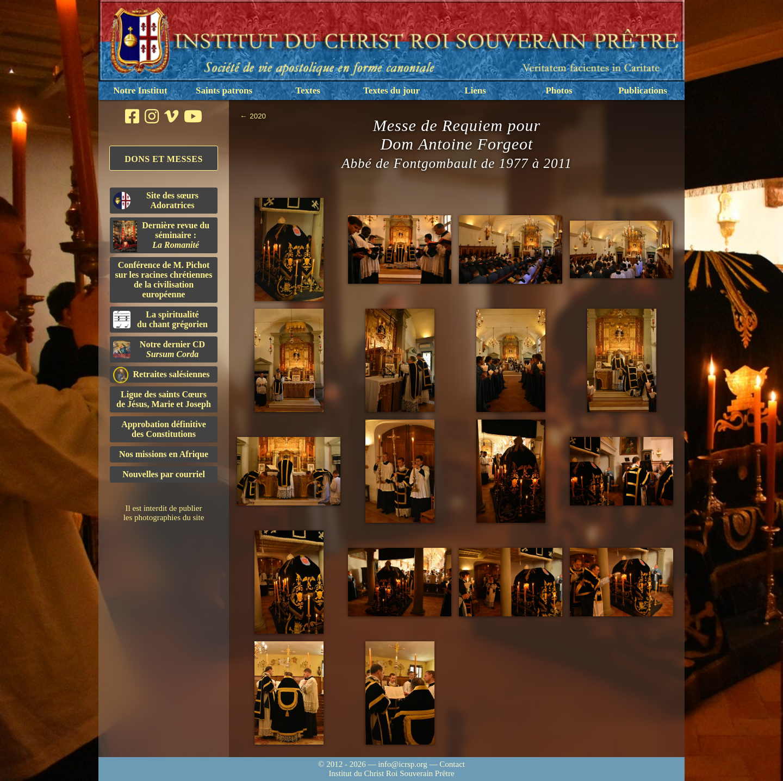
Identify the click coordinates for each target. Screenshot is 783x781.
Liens (475, 90)
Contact (452, 764)
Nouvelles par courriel (163, 474)
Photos (558, 90)
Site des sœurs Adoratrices (155, 200)
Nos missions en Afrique (163, 454)
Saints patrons (224, 90)
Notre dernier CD (159, 349)
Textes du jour (391, 90)
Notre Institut (140, 90)
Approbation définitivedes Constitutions (163, 429)
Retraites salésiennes (161, 375)
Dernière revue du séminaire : (161, 236)
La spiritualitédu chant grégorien (160, 319)
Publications (642, 90)
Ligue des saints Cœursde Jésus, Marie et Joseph (163, 399)
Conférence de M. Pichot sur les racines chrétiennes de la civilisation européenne (164, 279)
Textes (307, 90)
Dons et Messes (164, 159)
